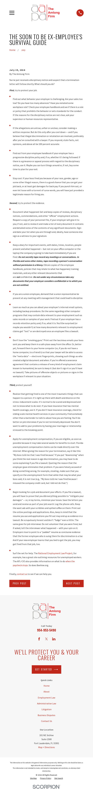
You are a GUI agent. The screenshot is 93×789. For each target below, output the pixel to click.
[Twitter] (46, 638)
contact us (22, 574)
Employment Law (46, 697)
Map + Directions (46, 747)
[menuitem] (33, 778)
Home (47, 685)
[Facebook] (39, 638)
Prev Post (20, 583)
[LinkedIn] (53, 638)
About (47, 691)
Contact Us (46, 721)
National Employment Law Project (55, 553)
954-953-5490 (46, 630)
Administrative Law (46, 703)
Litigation (46, 709)
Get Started (46, 669)
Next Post (73, 583)
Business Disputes (46, 715)
